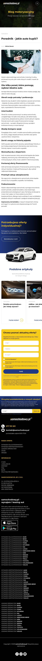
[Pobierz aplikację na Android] (9, 528)
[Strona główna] (11, 3)
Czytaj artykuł (16, 320)
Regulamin (13, 359)
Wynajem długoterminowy (11, 445)
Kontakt (4, 466)
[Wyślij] (21, 371)
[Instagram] (21, 654)
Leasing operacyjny (9, 448)
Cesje (3, 450)
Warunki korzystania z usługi (9, 376)
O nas (3, 462)
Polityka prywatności (33, 375)
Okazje (4, 452)
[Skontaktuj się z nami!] (10, 239)
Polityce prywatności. (26, 384)
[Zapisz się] (36, 411)
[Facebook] (17, 654)
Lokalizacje (5, 464)
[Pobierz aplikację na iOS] (9, 522)
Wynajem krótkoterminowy (12, 447)
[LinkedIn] (25, 654)
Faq (2, 468)
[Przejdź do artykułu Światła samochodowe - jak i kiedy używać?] (13, 290)
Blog (3, 470)
